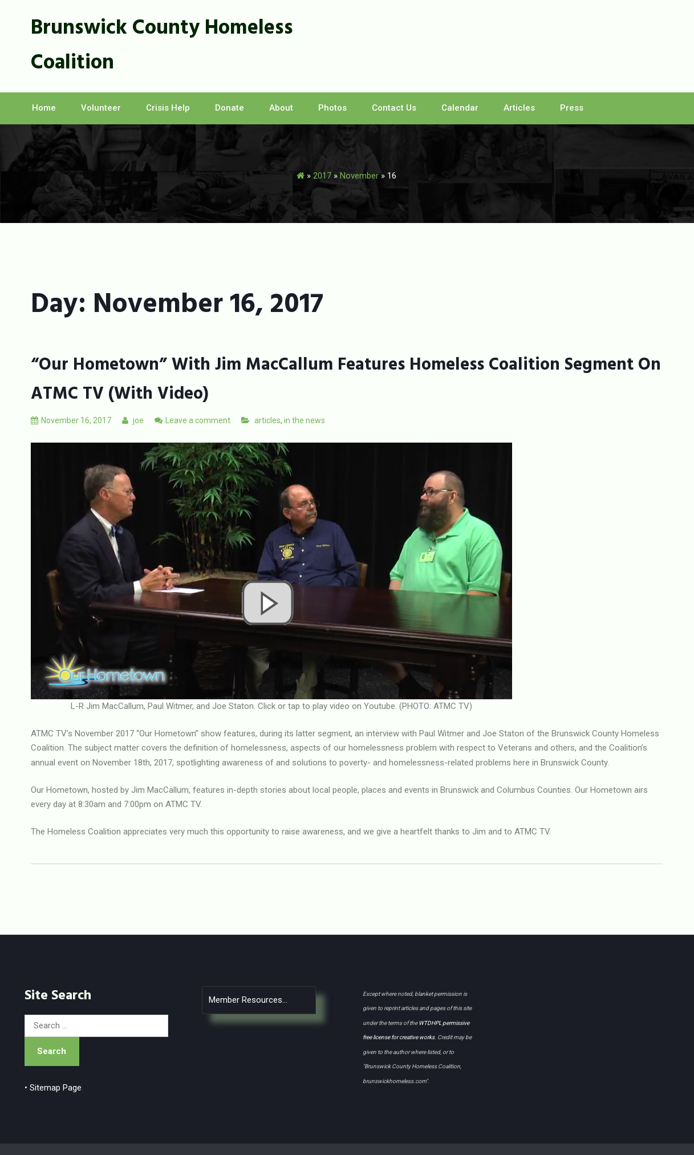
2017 (322, 176)
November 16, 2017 (71, 420)
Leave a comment (197, 420)
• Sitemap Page (53, 1088)
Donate (229, 108)
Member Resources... (248, 1000)
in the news (304, 420)
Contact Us (394, 108)
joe (133, 420)
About (281, 108)
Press (571, 108)
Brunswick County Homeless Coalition (162, 46)
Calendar (459, 108)
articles (267, 420)
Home (44, 108)
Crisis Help (168, 108)
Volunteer (101, 108)
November (359, 176)
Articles (519, 108)
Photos (332, 108)
